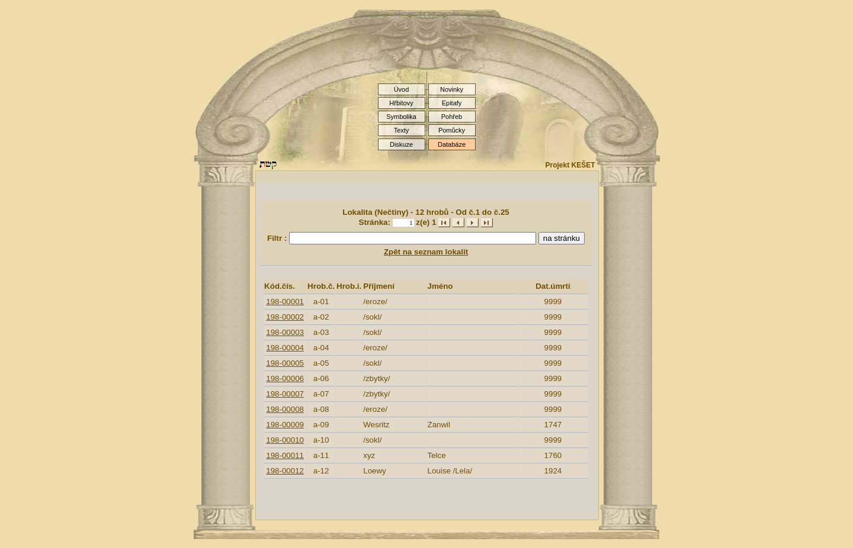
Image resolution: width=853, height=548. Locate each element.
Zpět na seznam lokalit (426, 251)
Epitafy (452, 103)
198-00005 (285, 363)
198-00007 (285, 393)
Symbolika (401, 116)
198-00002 (285, 316)
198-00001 (285, 301)
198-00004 (285, 347)
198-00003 (285, 332)
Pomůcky (451, 130)
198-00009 (285, 424)
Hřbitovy (401, 103)
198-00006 (285, 378)
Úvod (401, 89)
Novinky (451, 89)
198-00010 (285, 440)
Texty (401, 130)
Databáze (452, 144)
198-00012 (285, 470)
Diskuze (401, 144)
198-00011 (285, 455)
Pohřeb (451, 116)
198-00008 (285, 409)
